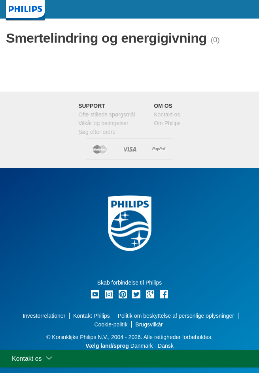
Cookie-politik (110, 324)
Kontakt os (167, 114)
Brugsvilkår (149, 324)
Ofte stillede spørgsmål (106, 114)
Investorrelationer (44, 316)
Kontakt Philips (91, 316)
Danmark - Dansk (129, 346)
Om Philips (167, 123)
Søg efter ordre (96, 132)
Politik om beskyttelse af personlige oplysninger (176, 316)
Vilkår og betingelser (103, 123)
